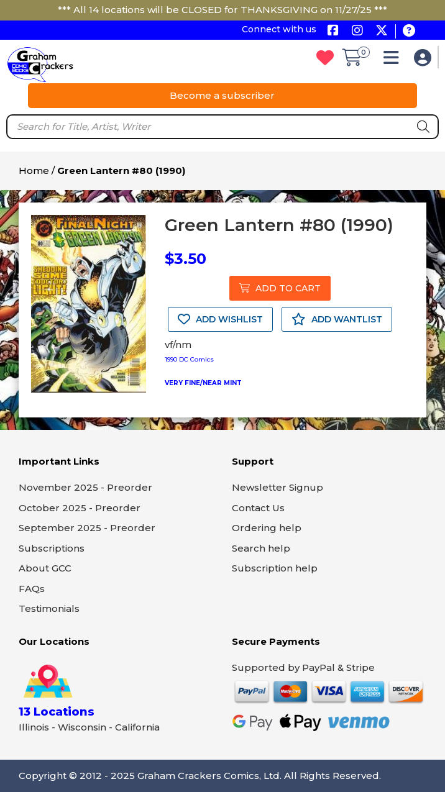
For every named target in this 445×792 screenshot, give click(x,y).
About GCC (45, 568)
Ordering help (266, 528)
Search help (261, 548)
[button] (394, 60)
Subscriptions (52, 548)
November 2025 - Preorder (85, 487)
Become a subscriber (222, 95)
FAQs (32, 588)
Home (34, 170)
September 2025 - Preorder (87, 528)
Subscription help (275, 568)
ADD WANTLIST (336, 319)
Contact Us (258, 508)
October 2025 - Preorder (79, 508)
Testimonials (49, 608)
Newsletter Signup (277, 487)
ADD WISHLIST (220, 319)
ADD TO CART (280, 288)
